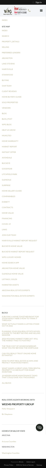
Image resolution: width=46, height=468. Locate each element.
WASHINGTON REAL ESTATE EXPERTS (18, 296)
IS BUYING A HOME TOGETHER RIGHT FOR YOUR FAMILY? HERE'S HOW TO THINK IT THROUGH (20, 318)
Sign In (37, 2)
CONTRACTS (7, 207)
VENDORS (6, 108)
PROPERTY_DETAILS (10, 42)
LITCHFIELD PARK (9, 174)
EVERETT (6, 202)
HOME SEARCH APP (10, 263)
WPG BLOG (7, 124)
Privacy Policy (8, 465)
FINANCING (7, 218)
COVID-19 (6, 224)
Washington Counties (10, 453)
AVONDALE (7, 158)
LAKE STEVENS (8, 64)
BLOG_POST (7, 119)
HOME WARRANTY (10, 141)
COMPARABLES (8, 196)
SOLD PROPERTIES (10, 102)
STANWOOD (7, 75)
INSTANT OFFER (9, 152)
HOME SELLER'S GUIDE (12, 191)
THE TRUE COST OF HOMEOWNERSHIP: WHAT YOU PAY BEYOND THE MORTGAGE (20, 347)
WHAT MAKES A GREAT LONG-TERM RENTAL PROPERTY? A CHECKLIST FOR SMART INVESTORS (21, 370)
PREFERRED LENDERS (11, 53)
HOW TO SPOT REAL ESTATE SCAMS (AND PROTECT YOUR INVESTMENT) (20, 362)
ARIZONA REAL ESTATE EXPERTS (16, 290)
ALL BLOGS (6, 383)
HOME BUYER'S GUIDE (11, 97)
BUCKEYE (6, 163)
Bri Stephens (7, 414)
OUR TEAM (6, 86)
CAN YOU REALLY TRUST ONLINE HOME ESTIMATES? (19, 354)
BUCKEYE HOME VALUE (12, 246)
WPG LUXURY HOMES (11, 257)
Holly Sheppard (8, 409)
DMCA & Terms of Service (25, 465)
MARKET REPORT (9, 147)
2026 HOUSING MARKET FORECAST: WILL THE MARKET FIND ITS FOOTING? (20, 340)
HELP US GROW (9, 130)
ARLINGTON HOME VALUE (13, 268)
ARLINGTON (7, 58)
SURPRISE (6, 185)
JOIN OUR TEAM (9, 235)
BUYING (5, 80)
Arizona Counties (9, 441)
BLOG (4, 113)
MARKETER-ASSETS (10, 285)
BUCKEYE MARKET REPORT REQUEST (18, 252)
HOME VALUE (8, 213)
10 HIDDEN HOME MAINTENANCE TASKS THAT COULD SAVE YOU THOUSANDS (19, 376)
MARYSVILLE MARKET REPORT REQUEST (19, 241)
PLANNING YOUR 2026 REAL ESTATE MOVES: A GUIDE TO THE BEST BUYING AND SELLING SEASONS (21, 333)
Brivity (21, 462)
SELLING (5, 47)
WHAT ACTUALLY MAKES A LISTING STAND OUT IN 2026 (20, 325)
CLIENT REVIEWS (9, 91)
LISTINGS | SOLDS (9, 279)
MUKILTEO (6, 135)
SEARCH (5, 36)
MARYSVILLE (7, 69)
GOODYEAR (7, 169)
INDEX (5, 20)
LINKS (4, 229)
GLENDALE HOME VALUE (12, 274)
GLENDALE (6, 180)
